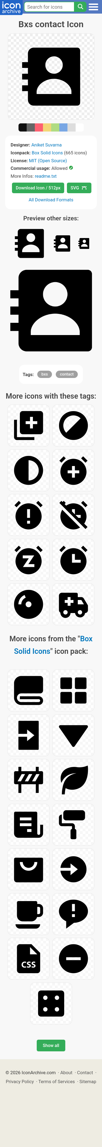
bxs (44, 374)
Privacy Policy (20, 1081)
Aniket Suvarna (46, 145)
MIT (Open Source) (48, 160)
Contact (85, 1072)
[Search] (80, 7)
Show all (51, 1045)
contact (67, 374)
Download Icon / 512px (38, 187)
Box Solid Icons (47, 152)
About (66, 1072)
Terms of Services (56, 1081)
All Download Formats (51, 199)
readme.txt (46, 176)
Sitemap (87, 1081)
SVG (78, 187)
